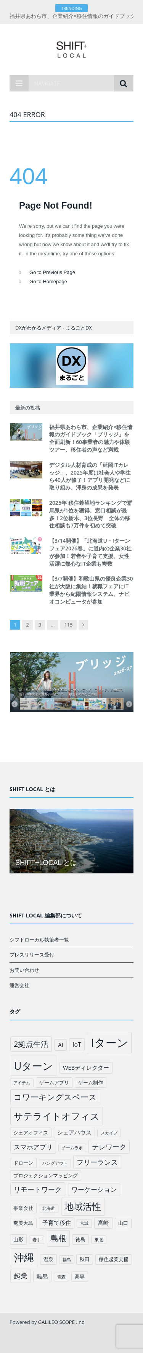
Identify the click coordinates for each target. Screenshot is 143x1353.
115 (68, 624)
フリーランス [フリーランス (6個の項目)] (97, 1162)
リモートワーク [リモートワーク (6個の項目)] (38, 1189)
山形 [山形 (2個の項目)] (18, 1239)
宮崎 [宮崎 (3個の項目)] (103, 1222)
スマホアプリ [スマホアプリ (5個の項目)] (33, 1146)
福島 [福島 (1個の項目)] (67, 1259)
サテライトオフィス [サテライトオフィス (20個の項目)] (57, 1116)
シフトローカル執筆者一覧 (39, 939)
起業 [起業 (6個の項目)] (20, 1275)
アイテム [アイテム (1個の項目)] (21, 1082)
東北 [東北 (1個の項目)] (99, 1239)
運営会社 (19, 985)
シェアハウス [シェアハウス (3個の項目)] (74, 1132)
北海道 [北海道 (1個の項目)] (48, 1208)
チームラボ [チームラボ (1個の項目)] (72, 1148)
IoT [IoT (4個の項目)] (76, 1044)
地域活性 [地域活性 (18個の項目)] (82, 1206)
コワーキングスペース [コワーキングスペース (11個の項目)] (55, 1097)
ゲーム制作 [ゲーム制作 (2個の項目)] (90, 1082)
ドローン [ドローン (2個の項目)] (23, 1162)
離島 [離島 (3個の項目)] (42, 1276)
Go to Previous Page (52, 272)
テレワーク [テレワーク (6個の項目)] (109, 1146)
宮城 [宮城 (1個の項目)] (84, 1223)
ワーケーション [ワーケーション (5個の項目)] (94, 1189)
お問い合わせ (24, 969)
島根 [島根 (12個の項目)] (58, 1238)
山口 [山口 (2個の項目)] (123, 1222)
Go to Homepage (48, 281)
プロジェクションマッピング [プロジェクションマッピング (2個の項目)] (45, 1175)
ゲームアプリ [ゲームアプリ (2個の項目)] (54, 1082)
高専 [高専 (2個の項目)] (80, 1276)
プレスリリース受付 (32, 954)
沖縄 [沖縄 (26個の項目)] (24, 1257)
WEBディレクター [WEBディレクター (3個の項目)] (86, 1067)
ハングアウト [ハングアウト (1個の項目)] (54, 1163)
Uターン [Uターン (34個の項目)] (33, 1066)
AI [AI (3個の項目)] (60, 1044)
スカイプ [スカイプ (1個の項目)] (109, 1133)
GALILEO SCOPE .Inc (61, 1322)
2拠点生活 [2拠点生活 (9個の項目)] (31, 1044)
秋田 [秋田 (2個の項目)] (85, 1259)
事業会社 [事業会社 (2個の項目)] (23, 1207)
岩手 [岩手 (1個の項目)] (36, 1239)
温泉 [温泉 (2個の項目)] (48, 1259)
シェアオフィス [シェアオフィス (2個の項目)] (30, 1132)
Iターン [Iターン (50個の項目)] (109, 1042)
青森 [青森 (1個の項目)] (61, 1277)
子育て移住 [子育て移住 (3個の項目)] (56, 1222)
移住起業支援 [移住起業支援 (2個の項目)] (114, 1259)
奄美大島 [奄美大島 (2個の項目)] (23, 1222)
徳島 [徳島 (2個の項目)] (80, 1239)
